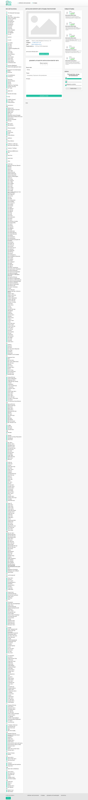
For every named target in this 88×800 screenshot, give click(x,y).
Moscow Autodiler (12, 119)
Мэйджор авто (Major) (13, 570)
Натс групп (10, 580)
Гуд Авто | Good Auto (13, 398)
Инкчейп (10, 451)
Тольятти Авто (11, 715)
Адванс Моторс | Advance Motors (14, 292)
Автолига (10, 224)
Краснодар (10, 490)
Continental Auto (12, 62)
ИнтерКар (10, 453)
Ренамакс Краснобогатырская (13, 632)
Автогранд (10, 205)
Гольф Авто (11, 387)
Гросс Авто (10, 395)
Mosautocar (10, 118)
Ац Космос (10, 334)
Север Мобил (11, 665)
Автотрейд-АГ (11, 261)
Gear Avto (10, 79)
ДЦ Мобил (10, 419)
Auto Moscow (11, 21)
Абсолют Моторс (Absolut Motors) (14, 166)
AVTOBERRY (11, 32)
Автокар (10, 212)
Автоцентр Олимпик (13, 282)
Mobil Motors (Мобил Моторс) (15, 116)
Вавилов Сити (11, 357)
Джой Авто (10, 409)
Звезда (9, 435)
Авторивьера (11, 250)
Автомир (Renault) (12, 234)
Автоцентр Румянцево (13, 284)
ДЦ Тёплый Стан (12, 422)
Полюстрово (11, 617)
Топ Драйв (10, 716)
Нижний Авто (11, 585)
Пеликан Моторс (12, 606)
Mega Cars (10, 112)
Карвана (10, 470)
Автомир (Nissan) (12, 232)
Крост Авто (10, 493)
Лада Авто (10, 504)
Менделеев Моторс (12, 545)
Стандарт (10, 692)
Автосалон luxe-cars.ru (70, 49)
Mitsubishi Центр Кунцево (14, 115)
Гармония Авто (11, 380)
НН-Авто (10, 586)
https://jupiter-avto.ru (36, 44)
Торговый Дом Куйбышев (14, 719)
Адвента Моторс (12, 295)
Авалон (9, 168)
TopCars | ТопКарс (12, 148)
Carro (9, 50)
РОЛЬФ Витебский (12, 640)
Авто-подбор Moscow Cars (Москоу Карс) (14, 192)
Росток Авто (11, 648)
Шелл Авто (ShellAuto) (13, 768)
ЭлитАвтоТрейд (12, 778)
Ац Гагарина (11, 331)
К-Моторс (10, 463)
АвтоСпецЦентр (12, 254)
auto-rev (10, 37)
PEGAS (9, 131)
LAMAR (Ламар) (12, 99)
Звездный (10, 438)
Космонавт (10, 489)
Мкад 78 (10, 554)
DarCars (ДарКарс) (12, 65)
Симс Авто (10, 681)
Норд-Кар (10, 588)
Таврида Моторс (12, 705)
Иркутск (10, 459)
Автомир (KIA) (11, 231)
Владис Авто (11, 367)
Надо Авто (10, 578)
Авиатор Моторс (12, 173)
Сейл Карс (10, 668)
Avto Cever (10, 31)
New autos (10, 123)
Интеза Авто (11, 452)
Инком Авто (11, 449)
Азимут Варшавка (12, 297)
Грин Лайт (10, 394)
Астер (9, 322)
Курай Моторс (11, 500)
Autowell (10, 27)
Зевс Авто (10, 439)
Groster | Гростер (12, 86)
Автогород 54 (11, 202)
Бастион (10, 347)
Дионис (9, 412)
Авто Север (10, 187)
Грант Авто (10, 392)
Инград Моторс (11, 448)
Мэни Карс (10, 572)
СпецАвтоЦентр (12, 688)
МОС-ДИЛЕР (11, 562)
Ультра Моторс (11, 726)
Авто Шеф (10, 190)
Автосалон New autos (70, 15)
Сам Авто (10, 657)
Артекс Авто (11, 317)
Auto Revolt (10, 22)
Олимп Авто (11, 592)
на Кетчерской (11, 575)
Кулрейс (10, 499)
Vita (9, 152)
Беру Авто (10, 353)
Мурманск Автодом (13, 569)
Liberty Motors (11, 102)
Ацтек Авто (10, 341)
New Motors (10, 125)
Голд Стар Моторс (12, 385)
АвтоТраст (10, 260)
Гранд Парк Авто (12, 391)
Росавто (10, 644)
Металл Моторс (12, 547)
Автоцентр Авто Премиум (14, 269)
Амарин (10, 312)
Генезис (10, 382)
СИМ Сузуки (11, 678)
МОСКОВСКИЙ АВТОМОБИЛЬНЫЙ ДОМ (14, 566)
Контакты (63, 795)
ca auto (9, 40)
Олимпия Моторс (12, 593)
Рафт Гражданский (12, 629)
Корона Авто (11, 487)
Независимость (12, 582)
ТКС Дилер (10, 710)
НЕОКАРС (10, 583)
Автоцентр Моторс (12, 277)
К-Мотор (10, 462)
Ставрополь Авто (12, 691)
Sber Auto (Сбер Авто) (13, 145)
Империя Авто (11, 445)
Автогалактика (11, 200)
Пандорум (10, 602)
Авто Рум (10, 186)
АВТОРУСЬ (10, 252)
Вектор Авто (11, 360)
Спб (9, 685)
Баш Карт (10, 350)
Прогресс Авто (11, 624)
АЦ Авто (10, 330)
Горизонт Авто (11, 388)
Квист (9, 480)
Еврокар (10, 426)
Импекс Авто (11, 443)
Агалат (9, 288)
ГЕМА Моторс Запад (13, 381)
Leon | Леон (10, 101)
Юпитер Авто (11, 785)
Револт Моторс (11, 630)
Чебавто (10, 763)
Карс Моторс (11, 475)
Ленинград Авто (12, 520)
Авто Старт (10, 189)
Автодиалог (11, 208)
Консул (9, 483)
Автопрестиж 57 (12, 247)
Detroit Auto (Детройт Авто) (14, 67)
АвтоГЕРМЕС (11, 201)
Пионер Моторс (11, 612)
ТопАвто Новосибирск (13, 717)
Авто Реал (10, 184)
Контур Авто (11, 485)
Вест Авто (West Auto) (13, 361)
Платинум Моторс (12, 616)
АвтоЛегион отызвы (13, 221)
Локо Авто (10, 528)
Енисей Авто (11, 429)
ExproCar (10, 72)
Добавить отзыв (44, 54)
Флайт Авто (11, 741)
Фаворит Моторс (12, 733)
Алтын (9, 306)
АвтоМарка (10, 228)
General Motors (11, 80)
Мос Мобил (10, 559)
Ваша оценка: (44, 63)
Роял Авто (10, 650)
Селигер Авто (11, 669)
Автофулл (10, 266)
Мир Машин (11, 551)
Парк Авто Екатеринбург (14, 603)
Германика (10, 384)
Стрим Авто (11, 696)
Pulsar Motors (11, 135)
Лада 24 (10, 503)
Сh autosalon (11, 655)
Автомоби (10, 235)
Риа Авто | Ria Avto (12, 635)
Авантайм (10, 170)
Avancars (10, 28)
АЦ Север (10, 337)
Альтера (10, 307)
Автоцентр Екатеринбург (14, 271)
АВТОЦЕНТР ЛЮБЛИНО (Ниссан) (14, 275)
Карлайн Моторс (12, 473)
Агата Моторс (11, 289)
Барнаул (10, 346)
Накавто (10, 579)
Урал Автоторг (11, 727)
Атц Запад (10, 329)
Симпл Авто (11, 679)
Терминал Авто (11, 708)
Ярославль (10, 791)
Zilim (9, 161)
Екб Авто (10, 428)
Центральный (11, 760)
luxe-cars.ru (10, 105)
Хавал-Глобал (11, 753)
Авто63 (9, 197)
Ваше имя (29, 67)
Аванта (9, 169)
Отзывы (43, 795)
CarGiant (10, 47)
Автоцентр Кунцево (12, 273)
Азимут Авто (11, 296)
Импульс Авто (11, 446)
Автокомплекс (11, 217)
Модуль (10, 557)
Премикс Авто (11, 620)
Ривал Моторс (11, 637)
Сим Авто (10, 676)
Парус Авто (10, 605)
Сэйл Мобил (11, 702)
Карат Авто (10, 469)
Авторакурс (11, 249)
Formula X (10, 76)
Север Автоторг (12, 661)
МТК (9, 568)
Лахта (9, 518)
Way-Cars (10, 155)
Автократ (10, 218)
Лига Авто (10, 523)
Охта (9, 599)
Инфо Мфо (10, 455)
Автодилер (10, 210)
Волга (9, 368)
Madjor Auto (11, 108)
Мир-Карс (10, 552)
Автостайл (10, 257)
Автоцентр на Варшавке (14, 278)
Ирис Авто (10, 458)
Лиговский (10, 524)
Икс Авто (10, 442)
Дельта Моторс (11, 405)
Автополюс (10, 246)
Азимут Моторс (11, 299)
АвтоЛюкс (10, 225)
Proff (9, 133)
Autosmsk (10, 25)
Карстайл (10, 479)
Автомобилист (11, 236)
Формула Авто (11, 745)
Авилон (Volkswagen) (13, 176)
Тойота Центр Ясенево (13, 713)
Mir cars (10, 113)
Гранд (9, 389)
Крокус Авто (11, 492)
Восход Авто (11, 372)
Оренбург (10, 597)
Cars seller (10, 52)
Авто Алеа (10, 179)
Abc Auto (10, 15)
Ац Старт (10, 338)
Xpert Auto (10, 158)
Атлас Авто (10, 327)
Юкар (9, 784)
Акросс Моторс (11, 300)
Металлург (10, 548)
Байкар (9, 344)
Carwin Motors (11, 54)
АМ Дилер (10, 310)
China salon (10, 59)
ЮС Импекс (10, 787)
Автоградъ (10, 204)
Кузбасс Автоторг (12, 497)
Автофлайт (10, 264)
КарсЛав (10, 477)
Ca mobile (10, 42)
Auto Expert (10, 20)
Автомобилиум (11, 238)
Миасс (9, 550)
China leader (11, 57)
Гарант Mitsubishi (12, 378)
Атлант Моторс (11, 326)
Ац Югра (10, 340)
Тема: (28, 73)
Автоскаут (10, 253)
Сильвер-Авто (11, 674)
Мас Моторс (11, 541)
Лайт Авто (10, 516)
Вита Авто (10, 365)
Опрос (8, 798)
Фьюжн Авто (11, 750)
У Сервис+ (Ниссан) (12, 725)
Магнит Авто (11, 533)
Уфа (9, 729)
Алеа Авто (10, 303)
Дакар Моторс (11, 404)
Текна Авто (10, 706)
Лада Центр (11, 509)
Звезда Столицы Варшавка (14, 436)
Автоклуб (10, 215)
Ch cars (9, 55)
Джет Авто (10, 408)
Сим (9, 675)
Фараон (10, 737)
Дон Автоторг (11, 415)
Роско (9, 647)
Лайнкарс (10, 514)
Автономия (10, 242)
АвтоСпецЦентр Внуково (14, 256)
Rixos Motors (11, 141)
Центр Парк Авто (12, 758)
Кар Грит (10, 468)
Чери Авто (10, 765)
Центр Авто (10, 757)
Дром (9, 416)
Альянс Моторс (11, 309)
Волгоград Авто (12, 371)
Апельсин (10, 313)
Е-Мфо (9, 425)
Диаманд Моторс (12, 411)
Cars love (10, 51)
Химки (9, 754)
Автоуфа (10, 263)
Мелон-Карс (11, 544)
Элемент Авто (11, 777)
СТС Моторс (11, 699)
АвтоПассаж (11, 245)
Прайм (9, 619)
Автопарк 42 (11, 243)
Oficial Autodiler (11, 128)
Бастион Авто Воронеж (13, 348)
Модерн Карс (11, 555)
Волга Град (10, 370)
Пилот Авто (10, 610)
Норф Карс (10, 589)
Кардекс (10, 472)
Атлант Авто (11, 324)
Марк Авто (10, 538)
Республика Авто (12, 634)
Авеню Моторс (11, 172)
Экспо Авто (10, 771)
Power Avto (10, 132)
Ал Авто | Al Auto (12, 302)
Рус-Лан (10, 651)
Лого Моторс (11, 527)
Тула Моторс (11, 722)
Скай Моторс (11, 682)
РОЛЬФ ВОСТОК (12, 641)
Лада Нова (10, 506)
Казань (9, 465)
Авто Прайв (11, 183)
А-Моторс (10, 164)
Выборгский (11, 374)
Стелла (9, 695)
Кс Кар (9, 494)
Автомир (10, 229)
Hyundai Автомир (12, 93)
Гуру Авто (10, 399)
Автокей (10, 214)
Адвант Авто (11, 293)
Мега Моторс (11, 543)
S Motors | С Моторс (13, 143)
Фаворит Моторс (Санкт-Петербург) (14, 735)
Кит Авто (10, 482)
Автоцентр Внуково (12, 270)
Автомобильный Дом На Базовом (14, 240)
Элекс (9, 775)
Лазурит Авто (11, 511)
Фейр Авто (10, 738)
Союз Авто (10, 683)
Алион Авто (10, 305)
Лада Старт (10, 507)
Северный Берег (12, 667)
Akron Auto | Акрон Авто (14, 17)
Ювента (10, 783)
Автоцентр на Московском (14, 279)
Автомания (10, 226)
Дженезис (10, 406)
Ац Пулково (11, 336)
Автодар (10, 207)
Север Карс (10, 664)
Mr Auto (9, 120)
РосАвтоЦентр (11, 645)
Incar (9, 96)
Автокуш (10, 219)
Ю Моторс (10, 781)
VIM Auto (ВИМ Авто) (13, 151)
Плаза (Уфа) (11, 613)
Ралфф (9, 627)
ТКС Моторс (11, 712)
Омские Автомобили (13, 595)
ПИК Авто (10, 609)
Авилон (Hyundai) (12, 175)
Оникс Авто (10, 596)
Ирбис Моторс (11, 456)
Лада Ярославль (12, 510)
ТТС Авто (10, 720)
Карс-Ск (10, 476)
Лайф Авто (10, 517)
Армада (10, 316)
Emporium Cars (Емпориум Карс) (14, 70)
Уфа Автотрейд (11, 730)
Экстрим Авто (11, 773)
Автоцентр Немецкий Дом (14, 281)
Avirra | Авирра (11, 30)
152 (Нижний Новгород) (14, 13)
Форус (9, 747)
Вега (9, 358)
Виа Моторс (11, 363)
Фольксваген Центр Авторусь (15, 743)
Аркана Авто (11, 314)
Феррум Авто (11, 740)
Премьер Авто (11, 622)
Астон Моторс (11, 323)
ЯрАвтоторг (11, 790)
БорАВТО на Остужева (13, 354)
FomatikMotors (11, 75)
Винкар (9, 364)
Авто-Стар (10, 195)
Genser (9, 82)
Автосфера (10, 259)
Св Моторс (10, 659)
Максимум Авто (12, 537)
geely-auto (10, 90)
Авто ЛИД (10, 182)
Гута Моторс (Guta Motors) (14, 401)
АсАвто (9, 319)
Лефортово (10, 521)
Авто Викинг (11, 180)
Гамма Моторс (11, 377)
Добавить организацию (53, 795)
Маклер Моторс (12, 535)
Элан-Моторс (11, 774)
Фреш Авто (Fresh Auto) (13, 748)
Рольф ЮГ (10, 642)
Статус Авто (11, 693)
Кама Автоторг (11, 466)
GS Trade (10, 88)
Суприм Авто (11, 700)
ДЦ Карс (10, 418)
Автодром (10, 211)
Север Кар (10, 662)
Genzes (9, 83)
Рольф (9, 638)
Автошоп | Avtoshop (12, 287)
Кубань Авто (11, 496)
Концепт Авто (11, 486)
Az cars (9, 34)
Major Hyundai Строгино (14, 109)
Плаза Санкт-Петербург (13, 614)
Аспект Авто (11, 320)
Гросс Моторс (11, 397)
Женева (10, 432)
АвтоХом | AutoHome (13, 267)
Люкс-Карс (10, 530)
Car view (10, 45)
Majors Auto (10, 111)
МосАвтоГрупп (11, 564)
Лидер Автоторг (12, 526)
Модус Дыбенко (12, 558)
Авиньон (10, 177)
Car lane (10, 44)
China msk (10, 58)
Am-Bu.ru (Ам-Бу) (12, 18)
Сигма (9, 672)
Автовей (10, 198)
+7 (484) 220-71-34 (36, 42)
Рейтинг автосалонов (33, 795)
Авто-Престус (11, 194)
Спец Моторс (11, 686)
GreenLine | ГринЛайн (13, 85)
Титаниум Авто (11, 709)
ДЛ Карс (10, 414)
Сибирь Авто (11, 671)
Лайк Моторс (11, 513)
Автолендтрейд (11, 222)
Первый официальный (13, 607)
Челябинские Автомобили (14, 764)
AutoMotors (10, 24)
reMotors (10, 138)
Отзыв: (28, 78)
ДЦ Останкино (11, 421)
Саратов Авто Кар (12, 658)
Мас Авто (10, 540)
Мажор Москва (11, 534)
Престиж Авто (11, 623)
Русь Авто (10, 652)
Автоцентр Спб (11, 285)
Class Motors (11, 61)
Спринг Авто (11, 689)
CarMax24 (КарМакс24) (13, 48)
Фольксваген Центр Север (14, 744)
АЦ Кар (9, 333)
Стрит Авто (10, 698)
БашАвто (10, 351)
